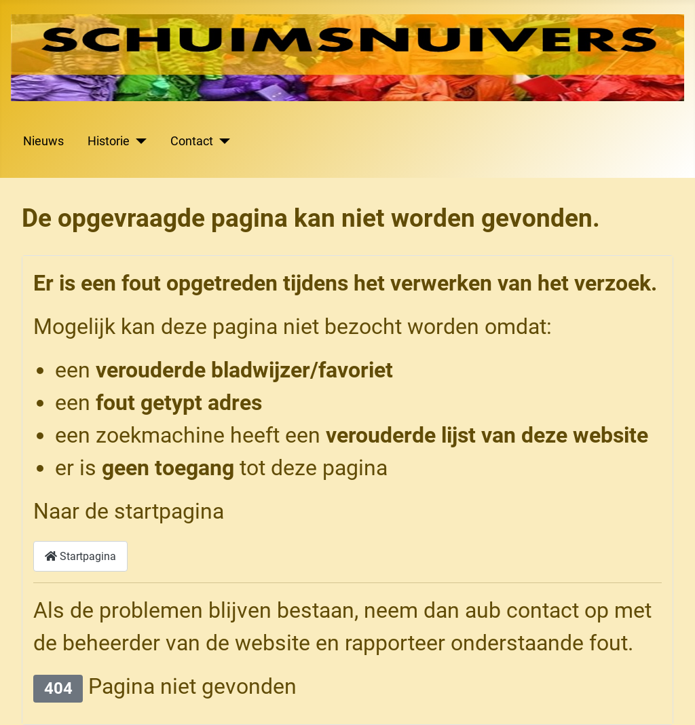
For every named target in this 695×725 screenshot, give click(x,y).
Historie (109, 141)
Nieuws (43, 141)
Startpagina (80, 556)
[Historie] (138, 141)
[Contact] (221, 141)
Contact (191, 141)
